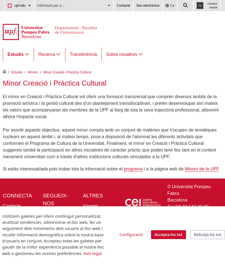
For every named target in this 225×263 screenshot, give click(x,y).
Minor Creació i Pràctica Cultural (67, 72)
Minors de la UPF (202, 169)
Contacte (123, 6)
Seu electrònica (147, 6)
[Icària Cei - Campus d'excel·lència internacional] (142, 203)
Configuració (131, 234)
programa (133, 169)
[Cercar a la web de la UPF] (186, 5)
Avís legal (92, 253)
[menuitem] (18, 54)
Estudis (16, 72)
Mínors (33, 72)
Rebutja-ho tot (207, 234)
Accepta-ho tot (168, 234)
